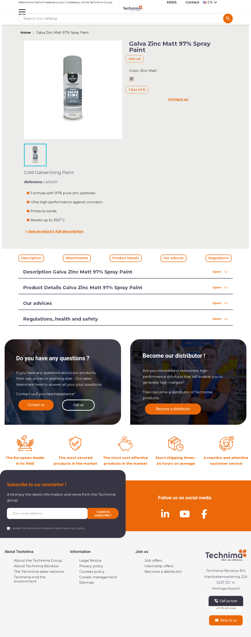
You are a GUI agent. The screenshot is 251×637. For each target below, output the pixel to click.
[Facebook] (204, 514)
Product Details (125, 258)
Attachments (77, 258)
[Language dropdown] (210, 2)
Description (31, 258)
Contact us (178, 99)
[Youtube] (185, 514)
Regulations (218, 258)
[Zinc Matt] (131, 79)
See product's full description (55, 231)
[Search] (125, 19)
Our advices (173, 258)
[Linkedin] (165, 514)
